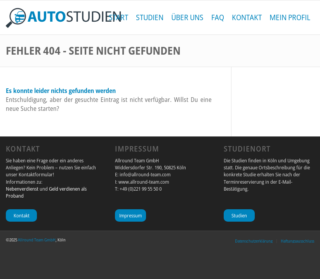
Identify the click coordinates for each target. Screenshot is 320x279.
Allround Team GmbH (37, 240)
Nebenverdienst (22, 188)
